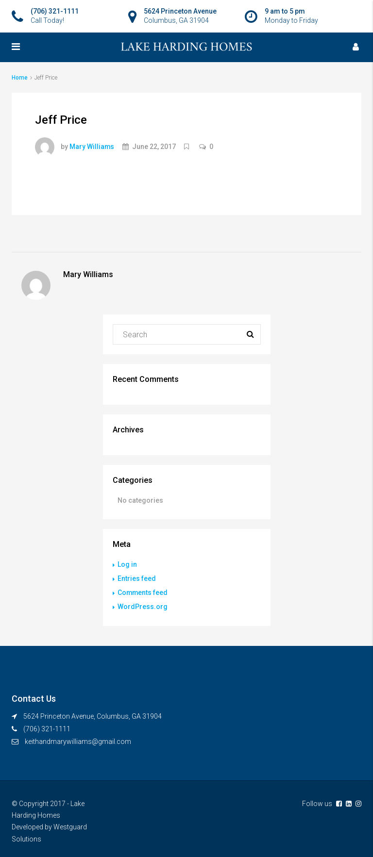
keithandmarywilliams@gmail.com (78, 739)
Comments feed (143, 591)
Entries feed (137, 578)
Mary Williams (92, 146)
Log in (127, 564)
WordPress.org (143, 605)
